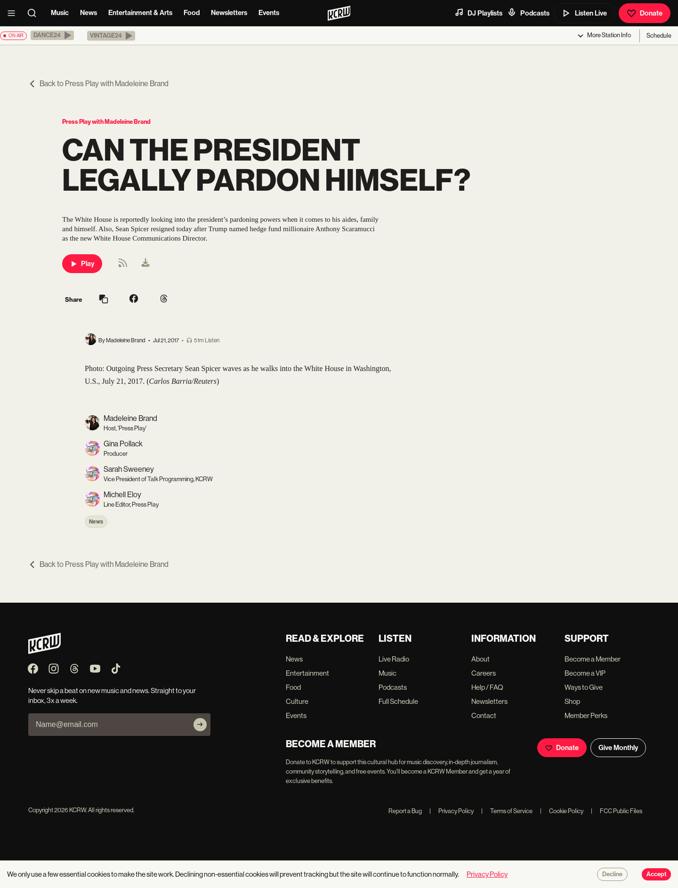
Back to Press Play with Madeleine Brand (98, 83)
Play (82, 263)
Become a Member (593, 659)
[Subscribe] (200, 724)
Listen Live (584, 13)
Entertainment (307, 673)
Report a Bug (405, 811)
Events (268, 12)
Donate (644, 13)
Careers (483, 673)
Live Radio (394, 659)
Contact (483, 715)
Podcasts (528, 12)
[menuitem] (145, 263)
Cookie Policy (561, 811)
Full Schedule (398, 701)
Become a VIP (585, 673)
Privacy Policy (451, 811)
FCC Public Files (616, 811)
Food (192, 12)
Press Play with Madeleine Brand (106, 121)
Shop (572, 701)
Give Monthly (618, 747)
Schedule (658, 35)
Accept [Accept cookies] (656, 874)
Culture (297, 701)
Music (60, 12)
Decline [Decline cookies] (612, 874)
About (480, 659)
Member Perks (586, 715)
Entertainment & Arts (140, 12)
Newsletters (229, 12)
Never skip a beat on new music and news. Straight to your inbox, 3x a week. (112, 695)
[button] (52, 35)
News (88, 12)
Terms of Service (507, 811)
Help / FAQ (487, 687)
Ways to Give (584, 687)
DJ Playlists (478, 12)
